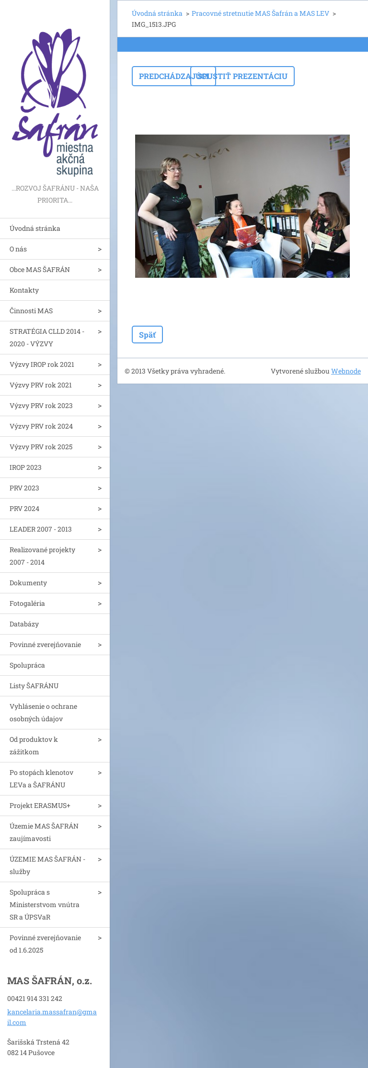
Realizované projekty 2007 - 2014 (42, 556)
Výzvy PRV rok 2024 (41, 426)
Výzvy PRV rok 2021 (41, 384)
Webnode (346, 370)
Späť (147, 334)
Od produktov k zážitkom (34, 745)
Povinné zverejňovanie (45, 644)
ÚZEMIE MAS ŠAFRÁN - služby (47, 865)
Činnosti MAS (31, 310)
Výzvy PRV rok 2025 (41, 446)
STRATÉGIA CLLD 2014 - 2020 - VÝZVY (47, 337)
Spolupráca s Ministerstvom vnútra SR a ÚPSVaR (45, 904)
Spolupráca (27, 665)
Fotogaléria (27, 603)
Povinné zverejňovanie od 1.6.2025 (45, 943)
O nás (18, 248)
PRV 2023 (24, 487)
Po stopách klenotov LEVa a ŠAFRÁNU (41, 778)
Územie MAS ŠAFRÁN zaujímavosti (44, 832)
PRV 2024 (24, 508)
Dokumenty (28, 582)
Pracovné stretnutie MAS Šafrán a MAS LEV (260, 13)
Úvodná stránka (35, 228)
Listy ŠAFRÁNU (34, 685)
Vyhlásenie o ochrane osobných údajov (43, 712)
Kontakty (24, 290)
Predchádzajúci (174, 76)
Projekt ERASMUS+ (40, 805)
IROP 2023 (26, 467)
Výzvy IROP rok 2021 (42, 364)
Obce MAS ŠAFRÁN (40, 269)
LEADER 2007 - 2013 (41, 529)
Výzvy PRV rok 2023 (41, 405)
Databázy (24, 623)
